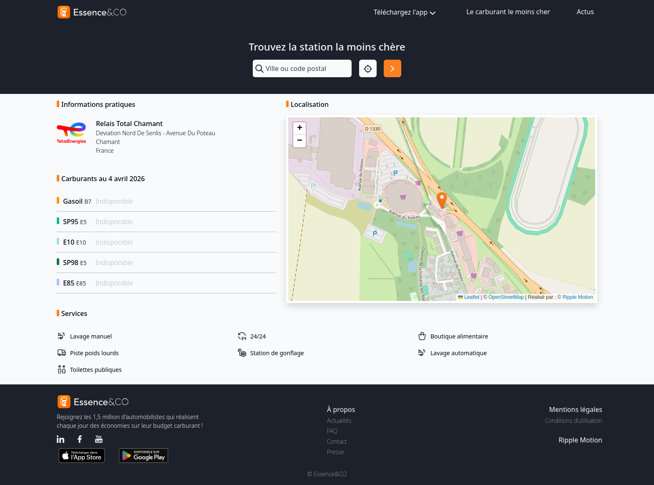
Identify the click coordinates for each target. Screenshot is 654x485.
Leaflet (468, 297)
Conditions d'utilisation (573, 420)
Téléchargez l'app (406, 13)
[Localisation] (368, 68)
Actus (585, 11)
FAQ (332, 431)
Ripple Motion (578, 297)
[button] (442, 200)
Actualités (339, 420)
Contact (337, 441)
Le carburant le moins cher (508, 11)
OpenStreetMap (506, 297)
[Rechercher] (392, 68)
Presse (335, 452)
